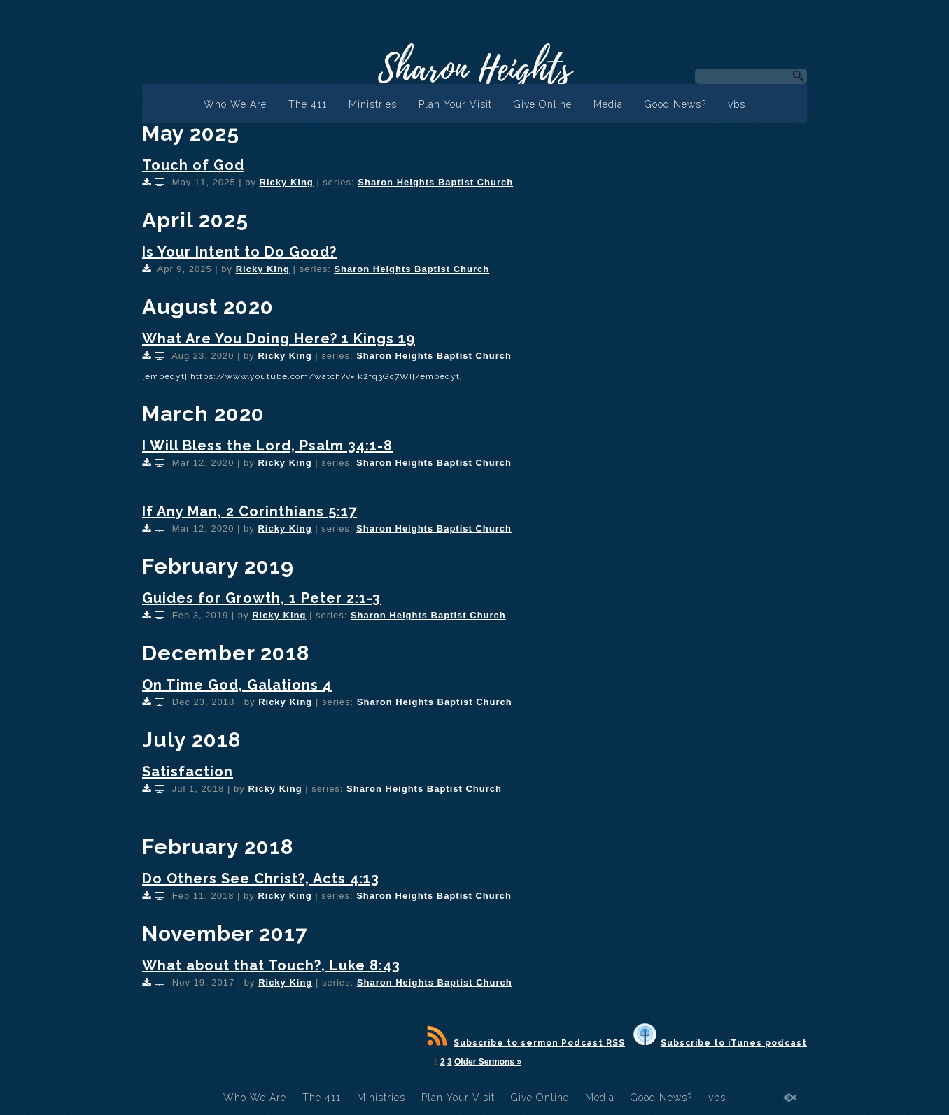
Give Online (543, 104)
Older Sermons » (487, 1062)
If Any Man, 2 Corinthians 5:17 (249, 511)
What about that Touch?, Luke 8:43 (271, 965)
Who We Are (235, 104)
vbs (736, 104)
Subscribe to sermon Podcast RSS (526, 1043)
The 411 (307, 104)
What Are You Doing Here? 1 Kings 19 (278, 338)
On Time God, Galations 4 (237, 684)
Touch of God (193, 165)
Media (608, 104)
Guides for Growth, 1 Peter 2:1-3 (261, 598)
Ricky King (287, 182)
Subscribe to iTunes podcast (720, 1043)
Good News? (675, 104)
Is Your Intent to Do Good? (239, 251)
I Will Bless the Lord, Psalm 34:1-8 (267, 445)
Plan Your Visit (455, 104)
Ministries (373, 104)
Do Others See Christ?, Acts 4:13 (260, 878)
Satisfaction (187, 771)
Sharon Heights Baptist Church (435, 182)
